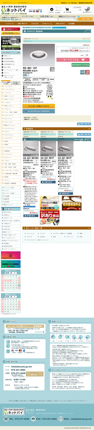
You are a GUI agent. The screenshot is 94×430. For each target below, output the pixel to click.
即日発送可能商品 (9, 61)
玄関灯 (6, 144)
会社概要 (6, 243)
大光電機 (69, 233)
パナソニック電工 (9, 187)
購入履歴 (57, 12)
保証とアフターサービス (11, 240)
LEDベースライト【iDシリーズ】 (9, 76)
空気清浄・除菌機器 (10, 183)
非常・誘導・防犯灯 (10, 164)
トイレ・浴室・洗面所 (11, 112)
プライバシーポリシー (10, 249)
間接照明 (7, 151)
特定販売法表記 (8, 246)
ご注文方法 (7, 226)
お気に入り (58, 10)
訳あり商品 (7, 67)
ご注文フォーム (8, 218)
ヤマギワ (29, 236)
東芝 (54, 236)
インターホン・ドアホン (12, 170)
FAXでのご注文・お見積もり (12, 220)
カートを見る (67, 401)
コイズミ (42, 233)
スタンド (7, 131)
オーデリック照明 (58, 233)
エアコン (6, 73)
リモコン (7, 160)
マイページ (58, 8)
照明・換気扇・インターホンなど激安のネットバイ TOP (37, 27)
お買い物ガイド (24, 401)
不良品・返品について (10, 235)
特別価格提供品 (8, 58)
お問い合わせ (7, 212)
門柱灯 (6, 141)
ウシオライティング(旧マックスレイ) (38, 240)
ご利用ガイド (7, 223)
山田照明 (6, 202)
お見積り (49, 401)
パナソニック (31, 233)
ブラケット (8, 109)
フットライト (8, 148)
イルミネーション (10, 128)
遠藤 (81, 233)
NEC (81, 236)
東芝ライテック (8, 204)
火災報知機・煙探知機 (11, 173)
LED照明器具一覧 (9, 64)
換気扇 (6, 177)
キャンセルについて (9, 237)
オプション (8, 157)
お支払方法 (7, 229)
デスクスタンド (9, 135)
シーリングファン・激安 (11, 70)
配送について (7, 232)
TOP (10, 401)
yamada (42, 236)
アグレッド (69, 236)
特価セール (7, 55)
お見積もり (7, 215)
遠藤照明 (6, 199)
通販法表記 (33, 401)
